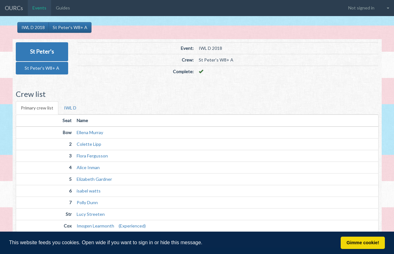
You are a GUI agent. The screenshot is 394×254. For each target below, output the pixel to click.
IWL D (70, 107)
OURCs (14, 7)
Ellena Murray (90, 132)
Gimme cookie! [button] (363, 242)
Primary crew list (37, 107)
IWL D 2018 (33, 27)
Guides (63, 7)
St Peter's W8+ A (70, 27)
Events (39, 7)
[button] (205, 243)
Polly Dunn (87, 202)
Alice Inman (88, 167)
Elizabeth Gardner (94, 179)
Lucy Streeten (91, 214)
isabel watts (89, 190)
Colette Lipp (89, 144)
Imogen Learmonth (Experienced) (111, 225)
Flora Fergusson (92, 155)
